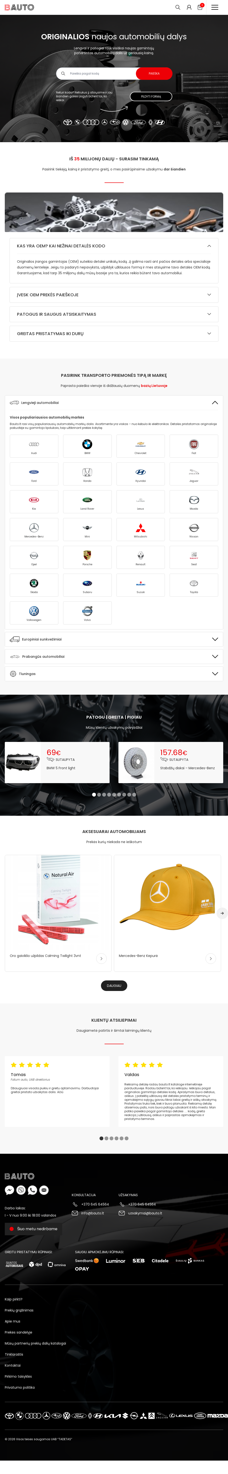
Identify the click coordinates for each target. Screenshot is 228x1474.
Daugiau (114, 985)
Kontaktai (13, 1365)
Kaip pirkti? (13, 1299)
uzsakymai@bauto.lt (145, 1213)
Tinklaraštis (14, 1354)
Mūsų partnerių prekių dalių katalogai (35, 1343)
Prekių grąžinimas (19, 1310)
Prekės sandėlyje (18, 1332)
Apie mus (12, 1321)
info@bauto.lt (92, 1213)
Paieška (154, 73)
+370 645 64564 (95, 1204)
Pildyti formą (151, 96)
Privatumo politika (20, 1387)
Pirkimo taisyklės (18, 1376)
